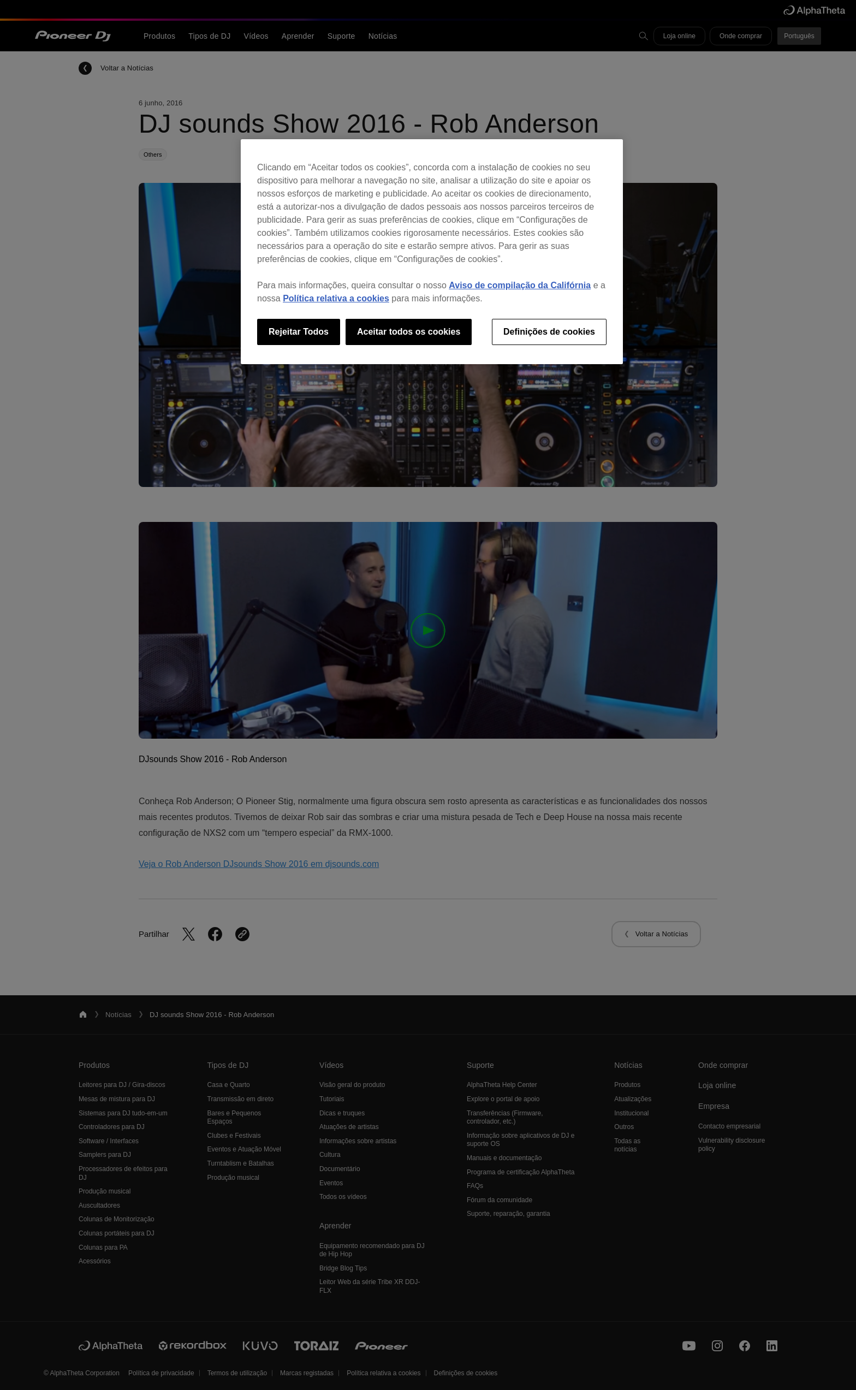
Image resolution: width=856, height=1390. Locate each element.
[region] (432, 251)
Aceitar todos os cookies (408, 331)
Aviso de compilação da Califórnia (520, 285)
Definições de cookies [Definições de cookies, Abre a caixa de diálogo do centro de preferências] (549, 331)
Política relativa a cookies (336, 298)
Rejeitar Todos (299, 331)
